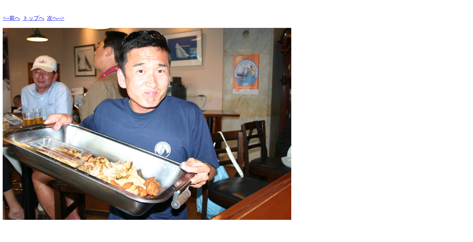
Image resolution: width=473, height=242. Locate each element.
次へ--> (55, 18)
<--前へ (11, 18)
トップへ (33, 18)
